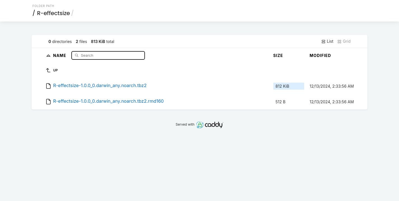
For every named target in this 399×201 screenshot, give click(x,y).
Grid (344, 41)
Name (60, 55)
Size (278, 55)
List (327, 41)
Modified (320, 55)
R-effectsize (53, 13)
